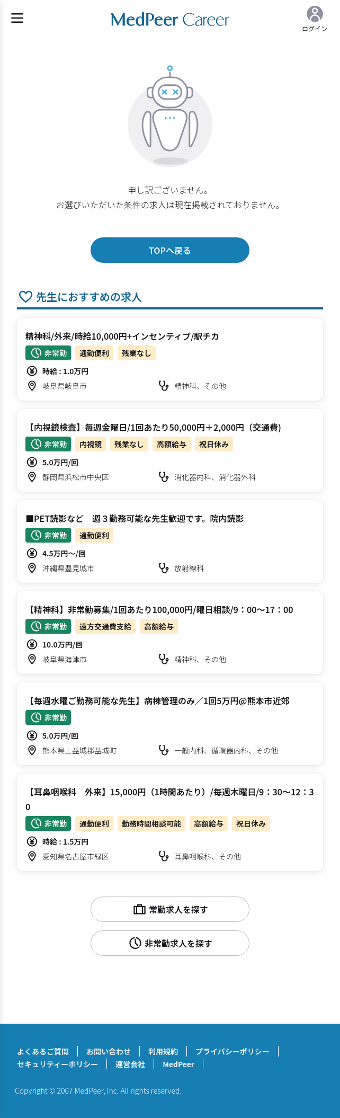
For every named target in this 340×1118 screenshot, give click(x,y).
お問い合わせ (108, 1051)
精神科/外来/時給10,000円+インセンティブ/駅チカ (122, 336)
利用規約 (163, 1051)
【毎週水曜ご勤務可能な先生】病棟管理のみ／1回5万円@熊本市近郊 (157, 700)
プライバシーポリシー (232, 1051)
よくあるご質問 (43, 1051)
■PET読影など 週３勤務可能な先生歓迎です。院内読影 (134, 518)
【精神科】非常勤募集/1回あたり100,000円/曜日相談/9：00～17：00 (159, 609)
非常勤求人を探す (170, 943)
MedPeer (178, 1064)
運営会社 (130, 1064)
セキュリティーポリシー (57, 1064)
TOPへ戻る (170, 250)
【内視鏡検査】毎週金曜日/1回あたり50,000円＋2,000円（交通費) (153, 427)
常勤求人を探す (170, 909)
